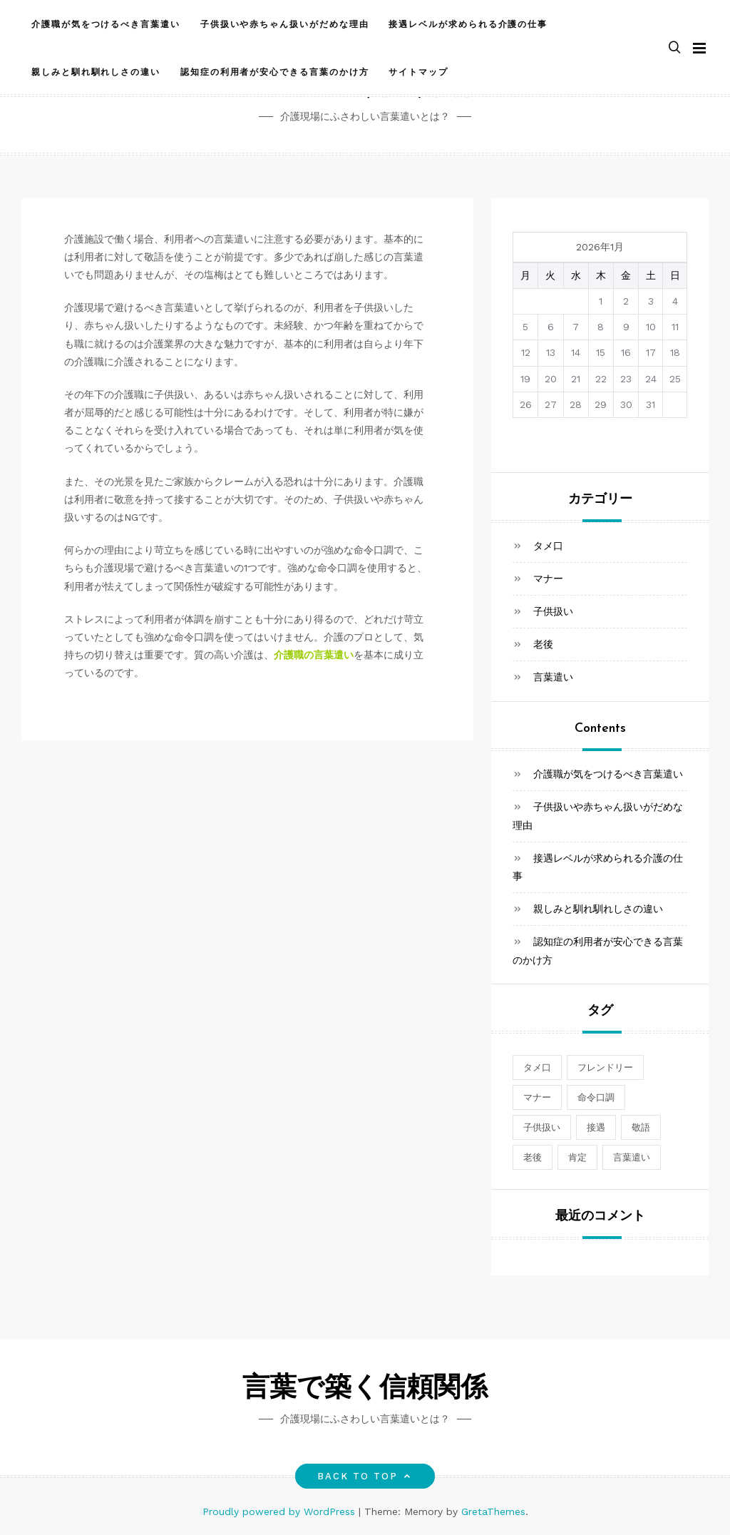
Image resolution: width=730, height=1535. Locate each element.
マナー (548, 578)
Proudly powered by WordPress (280, 1511)
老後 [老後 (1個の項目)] (532, 1157)
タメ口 (548, 545)
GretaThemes (493, 1511)
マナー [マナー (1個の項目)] (537, 1097)
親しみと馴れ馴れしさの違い (95, 71)
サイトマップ (418, 71)
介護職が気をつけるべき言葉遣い (105, 24)
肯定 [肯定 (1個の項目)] (577, 1157)
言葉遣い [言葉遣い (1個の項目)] (631, 1157)
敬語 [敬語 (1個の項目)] (641, 1127)
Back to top (365, 1476)
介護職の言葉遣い (314, 655)
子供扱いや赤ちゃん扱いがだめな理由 (284, 24)
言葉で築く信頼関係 (365, 1389)
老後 (543, 644)
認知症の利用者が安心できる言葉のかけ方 (274, 71)
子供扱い (553, 611)
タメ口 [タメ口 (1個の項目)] (537, 1067)
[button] (674, 47)
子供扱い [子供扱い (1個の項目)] (541, 1127)
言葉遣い (553, 677)
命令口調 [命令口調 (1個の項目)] (596, 1097)
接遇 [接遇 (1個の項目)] (596, 1127)
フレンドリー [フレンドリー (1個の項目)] (605, 1067)
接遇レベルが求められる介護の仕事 (468, 24)
